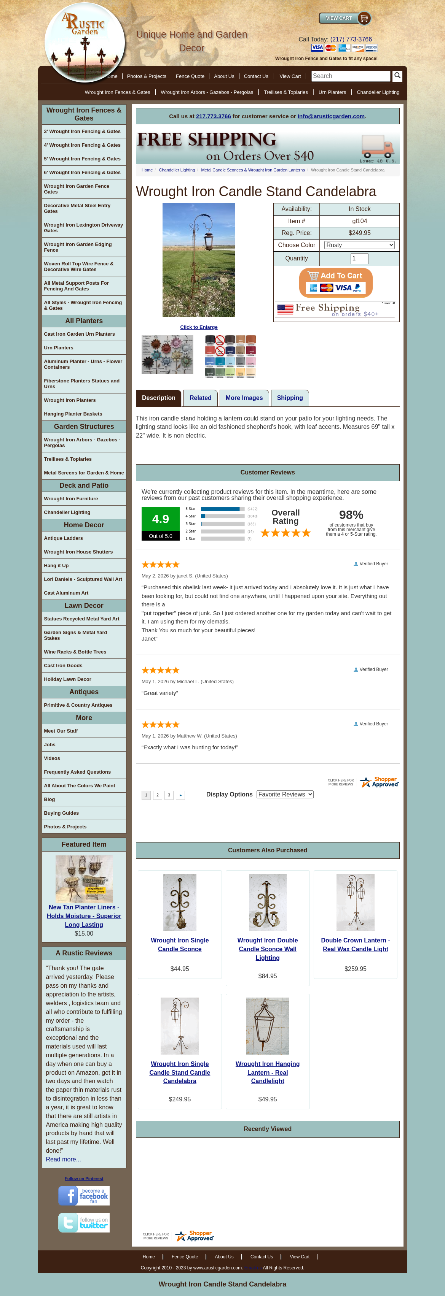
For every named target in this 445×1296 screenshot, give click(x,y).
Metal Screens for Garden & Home (84, 473)
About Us (224, 76)
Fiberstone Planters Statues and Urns (82, 383)
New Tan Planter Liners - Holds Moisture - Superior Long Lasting (84, 916)
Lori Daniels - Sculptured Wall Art (83, 579)
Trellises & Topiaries (286, 92)
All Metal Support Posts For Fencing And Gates (76, 286)
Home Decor (84, 525)
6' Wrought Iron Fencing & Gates (82, 172)
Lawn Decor (84, 605)
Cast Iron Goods (63, 665)
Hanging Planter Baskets (73, 414)
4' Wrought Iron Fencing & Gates (82, 145)
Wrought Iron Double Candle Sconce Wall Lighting (268, 949)
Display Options (229, 794)
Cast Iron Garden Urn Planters (79, 334)
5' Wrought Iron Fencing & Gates (82, 159)
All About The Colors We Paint (79, 785)
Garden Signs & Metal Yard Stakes (75, 635)
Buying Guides (61, 813)
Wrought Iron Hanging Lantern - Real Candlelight (268, 1073)
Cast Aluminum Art (66, 593)
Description (158, 398)
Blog (49, 799)
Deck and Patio (83, 485)
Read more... (63, 1159)
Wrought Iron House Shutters (78, 552)
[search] (351, 76)
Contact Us (256, 76)
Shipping (290, 398)
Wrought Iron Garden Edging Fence (78, 247)
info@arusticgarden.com (331, 116)
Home (147, 170)
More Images (244, 398)
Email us (253, 1268)
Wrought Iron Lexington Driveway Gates (83, 227)
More (84, 718)
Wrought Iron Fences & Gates (117, 92)
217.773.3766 (213, 116)
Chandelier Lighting (378, 92)
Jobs (50, 744)
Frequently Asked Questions (77, 772)
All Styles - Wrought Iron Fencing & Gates (83, 305)
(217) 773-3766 (351, 39)
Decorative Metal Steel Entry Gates (77, 208)
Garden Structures (84, 426)
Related (201, 398)
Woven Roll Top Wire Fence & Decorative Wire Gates (79, 266)
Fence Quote (190, 76)
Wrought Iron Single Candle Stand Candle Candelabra (179, 1073)
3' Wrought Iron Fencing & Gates (82, 131)
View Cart (290, 76)
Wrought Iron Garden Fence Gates (77, 189)
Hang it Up (56, 565)
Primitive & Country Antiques (78, 705)
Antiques (84, 692)
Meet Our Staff (61, 731)
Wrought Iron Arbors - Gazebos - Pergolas (207, 92)
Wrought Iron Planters (70, 400)
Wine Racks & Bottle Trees (75, 652)
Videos (52, 758)
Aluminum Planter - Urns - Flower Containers (83, 364)
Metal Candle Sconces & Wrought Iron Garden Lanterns (253, 170)
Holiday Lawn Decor (67, 679)
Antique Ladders (63, 538)
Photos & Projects (146, 76)
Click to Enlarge (199, 266)
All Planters (84, 321)
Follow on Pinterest (84, 1178)
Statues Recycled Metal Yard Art (82, 619)
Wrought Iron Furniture (71, 498)
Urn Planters (332, 92)
